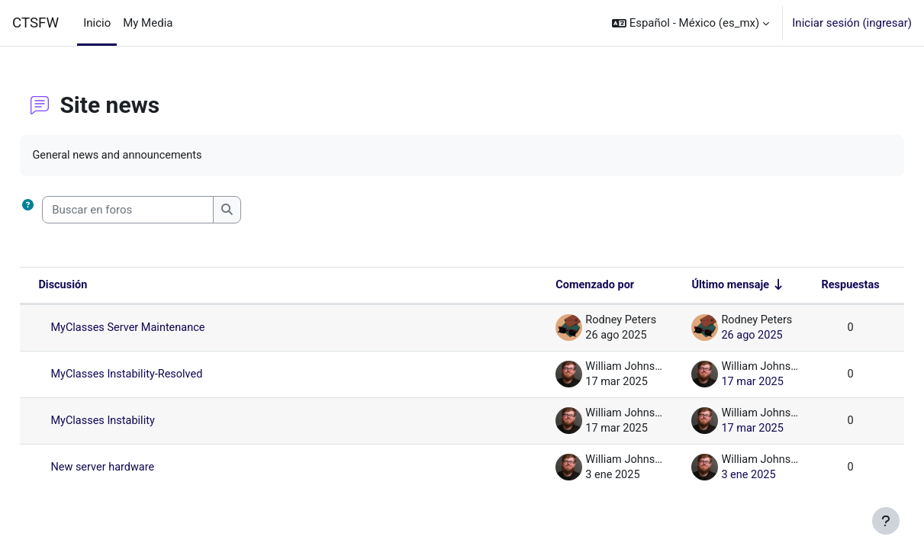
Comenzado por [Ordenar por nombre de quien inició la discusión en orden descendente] (554, 286)
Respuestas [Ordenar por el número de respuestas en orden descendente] (815, 286)
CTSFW (35, 22)
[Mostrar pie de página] (886, 521)
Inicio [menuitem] (97, 23)
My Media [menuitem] (147, 23)
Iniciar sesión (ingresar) (852, 23)
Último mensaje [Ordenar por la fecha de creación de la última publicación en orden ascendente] (692, 286)
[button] (690, 23)
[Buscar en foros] (162, 211)
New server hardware (138, 468)
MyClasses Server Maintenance (164, 329)
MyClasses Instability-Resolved (163, 375)
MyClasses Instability (138, 422)
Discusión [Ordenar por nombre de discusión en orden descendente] (97, 286)
